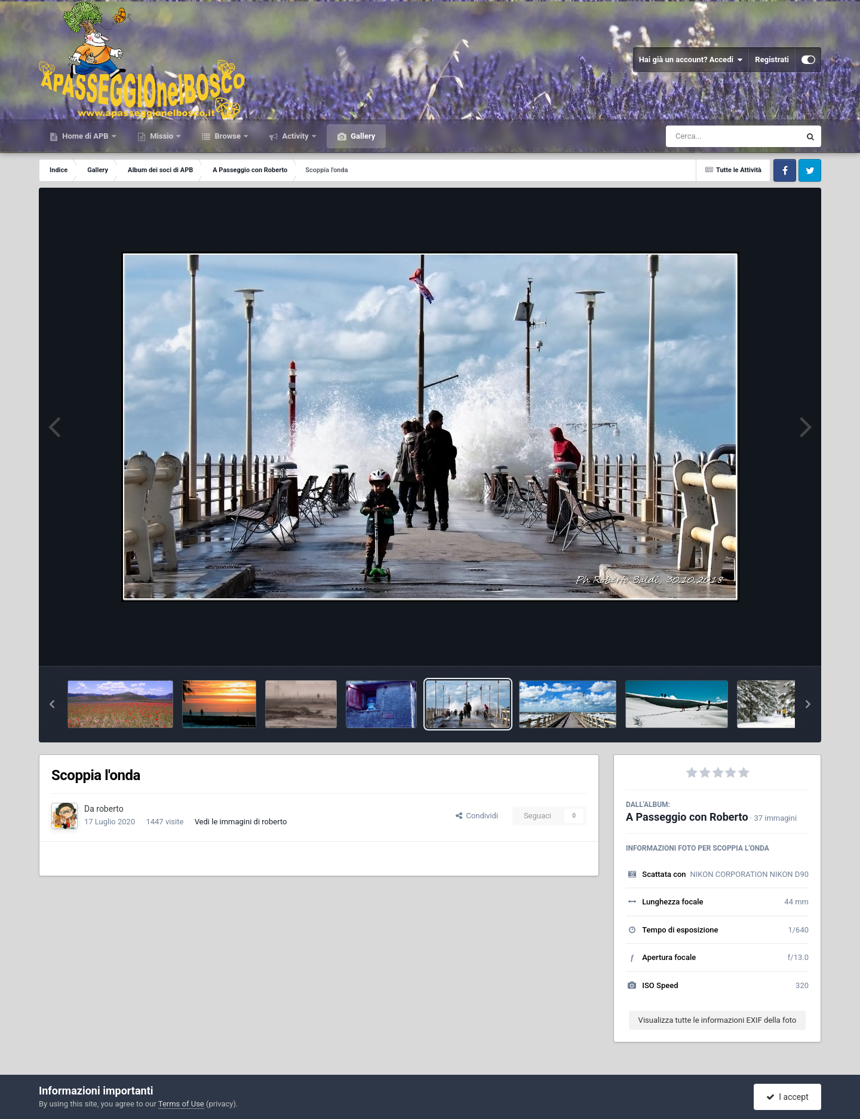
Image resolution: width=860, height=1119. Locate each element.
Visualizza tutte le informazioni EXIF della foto (717, 1020)
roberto (109, 809)
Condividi (477, 815)
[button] (52, 704)
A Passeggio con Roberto (687, 817)
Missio (161, 136)
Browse (227, 136)
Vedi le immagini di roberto (241, 821)
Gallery (362, 136)
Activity (295, 136)
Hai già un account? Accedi (691, 59)
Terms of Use (181, 1103)
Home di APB (85, 136)
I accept (787, 1097)
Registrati (772, 59)
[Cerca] (707, 136)
